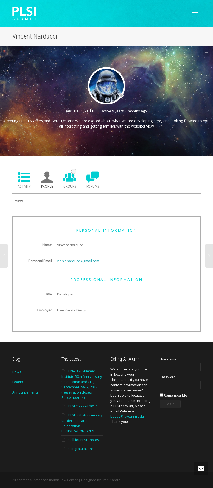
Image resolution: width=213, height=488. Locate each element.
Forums (92, 186)
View (150, 126)
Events (17, 382)
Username (168, 359)
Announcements (25, 392)
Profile (47, 186)
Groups (69, 179)
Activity (24, 186)
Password (168, 377)
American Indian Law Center (55, 480)
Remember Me (173, 395)
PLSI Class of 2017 (82, 406)
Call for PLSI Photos (83, 439)
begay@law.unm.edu (127, 416)
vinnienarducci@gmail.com (78, 260)
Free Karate (111, 480)
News (16, 371)
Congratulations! (81, 448)
